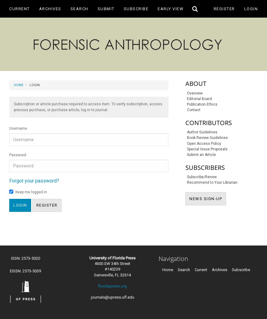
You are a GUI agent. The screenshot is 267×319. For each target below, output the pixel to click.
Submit (106, 8)
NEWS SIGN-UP (207, 198)
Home (18, 85)
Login (251, 8)
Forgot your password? (34, 181)
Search (79, 8)
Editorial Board (199, 99)
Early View (171, 8)
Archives (50, 8)
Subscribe (136, 8)
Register (224, 8)
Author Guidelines (202, 132)
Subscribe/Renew (202, 177)
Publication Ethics (202, 104)
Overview (195, 93)
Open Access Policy (204, 143)
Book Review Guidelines (207, 138)
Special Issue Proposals (207, 149)
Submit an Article (201, 155)
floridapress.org (112, 286)
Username (18, 128)
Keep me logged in (28, 192)
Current (19, 8)
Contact (193, 110)
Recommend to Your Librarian (212, 182)
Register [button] (47, 205)
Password (17, 155)
